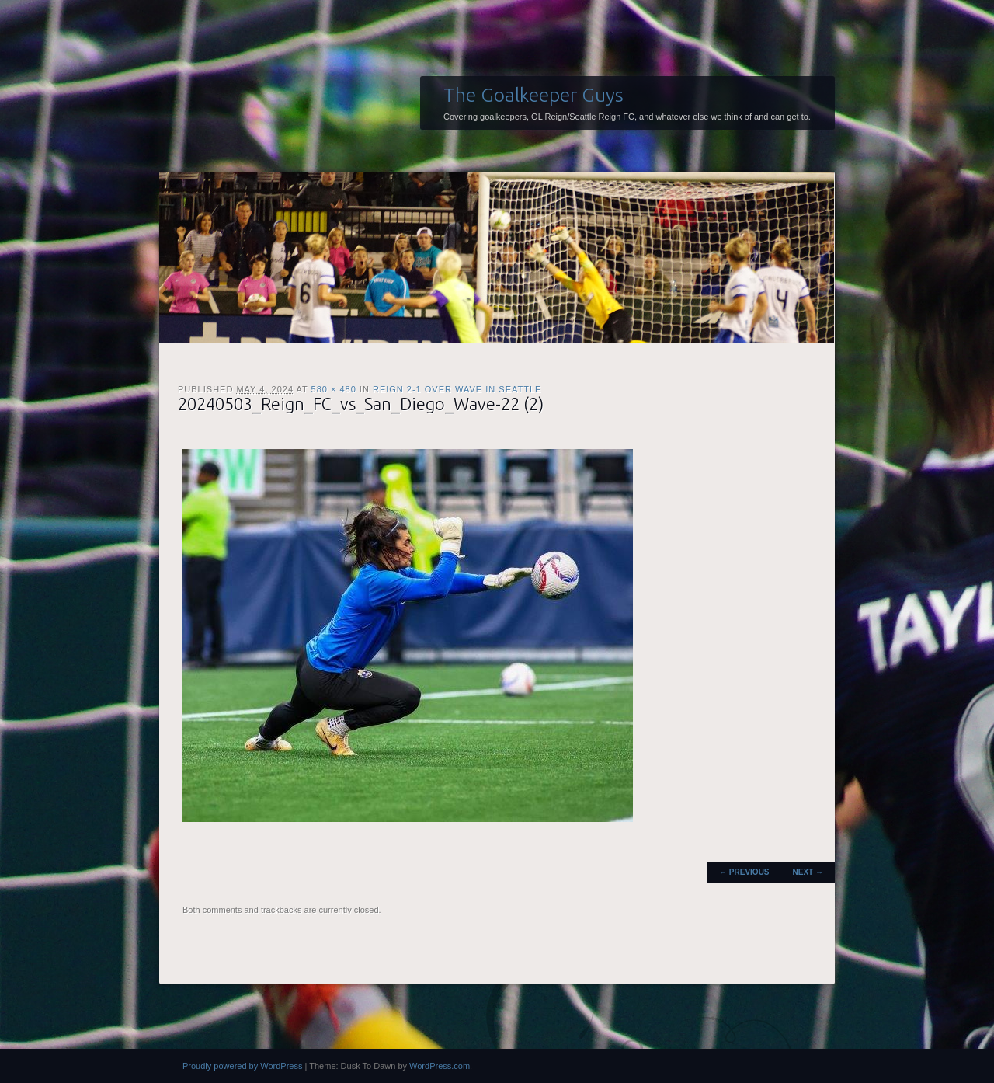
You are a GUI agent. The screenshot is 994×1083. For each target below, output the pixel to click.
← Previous (744, 872)
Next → (808, 872)
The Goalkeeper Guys (533, 95)
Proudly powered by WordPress (242, 1066)
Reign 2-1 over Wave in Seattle (457, 389)
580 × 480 (333, 389)
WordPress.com (439, 1066)
